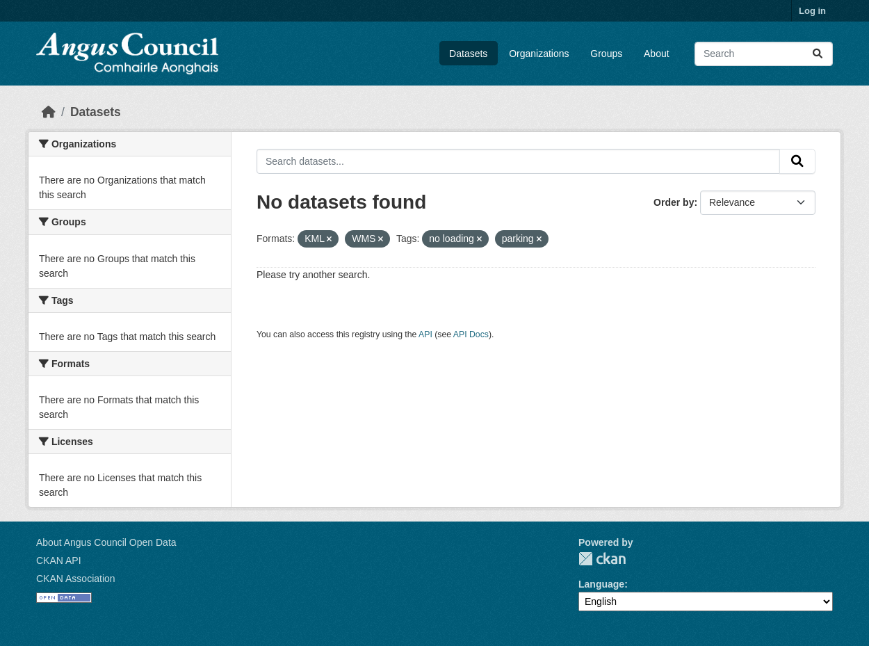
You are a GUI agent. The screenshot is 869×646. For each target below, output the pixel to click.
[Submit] (817, 54)
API (425, 334)
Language (601, 584)
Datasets (468, 53)
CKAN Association (75, 578)
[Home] (49, 112)
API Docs (471, 334)
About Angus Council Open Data (106, 542)
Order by (673, 202)
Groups (606, 53)
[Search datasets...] (764, 54)
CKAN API (58, 560)
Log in (812, 11)
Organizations (539, 53)
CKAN (602, 558)
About (656, 53)
